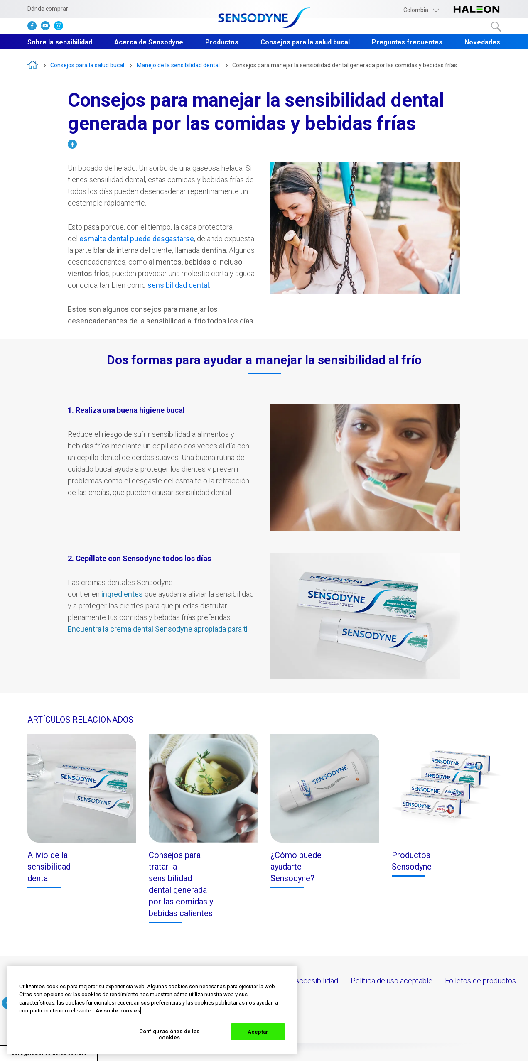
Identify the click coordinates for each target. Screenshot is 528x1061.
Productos (221, 42)
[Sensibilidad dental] (136, 239)
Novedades (482, 42)
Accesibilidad (316, 980)
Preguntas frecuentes (407, 42)
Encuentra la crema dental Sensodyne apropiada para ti (158, 629)
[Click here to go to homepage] (264, 18)
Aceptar (258, 1032)
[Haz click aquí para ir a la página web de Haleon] (476, 9)
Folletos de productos (480, 980)
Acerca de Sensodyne (148, 42)
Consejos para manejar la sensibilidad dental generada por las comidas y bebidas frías (344, 65)
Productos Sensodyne (412, 861)
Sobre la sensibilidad (59, 42)
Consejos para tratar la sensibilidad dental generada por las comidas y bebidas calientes (181, 884)
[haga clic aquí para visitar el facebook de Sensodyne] (34, 27)
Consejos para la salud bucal (305, 42)
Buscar (496, 27)
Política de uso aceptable (391, 980)
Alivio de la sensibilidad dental (49, 866)
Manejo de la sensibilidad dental (178, 65)
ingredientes (122, 594)
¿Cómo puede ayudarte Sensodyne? (296, 866)
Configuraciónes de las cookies (169, 1034)
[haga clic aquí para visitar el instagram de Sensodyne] (60, 27)
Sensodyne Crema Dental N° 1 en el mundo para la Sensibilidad (32, 64)
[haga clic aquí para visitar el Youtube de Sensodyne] (47, 27)
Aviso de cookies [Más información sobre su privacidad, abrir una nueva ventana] (118, 1010)
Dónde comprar (47, 8)
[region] (152, 1010)
